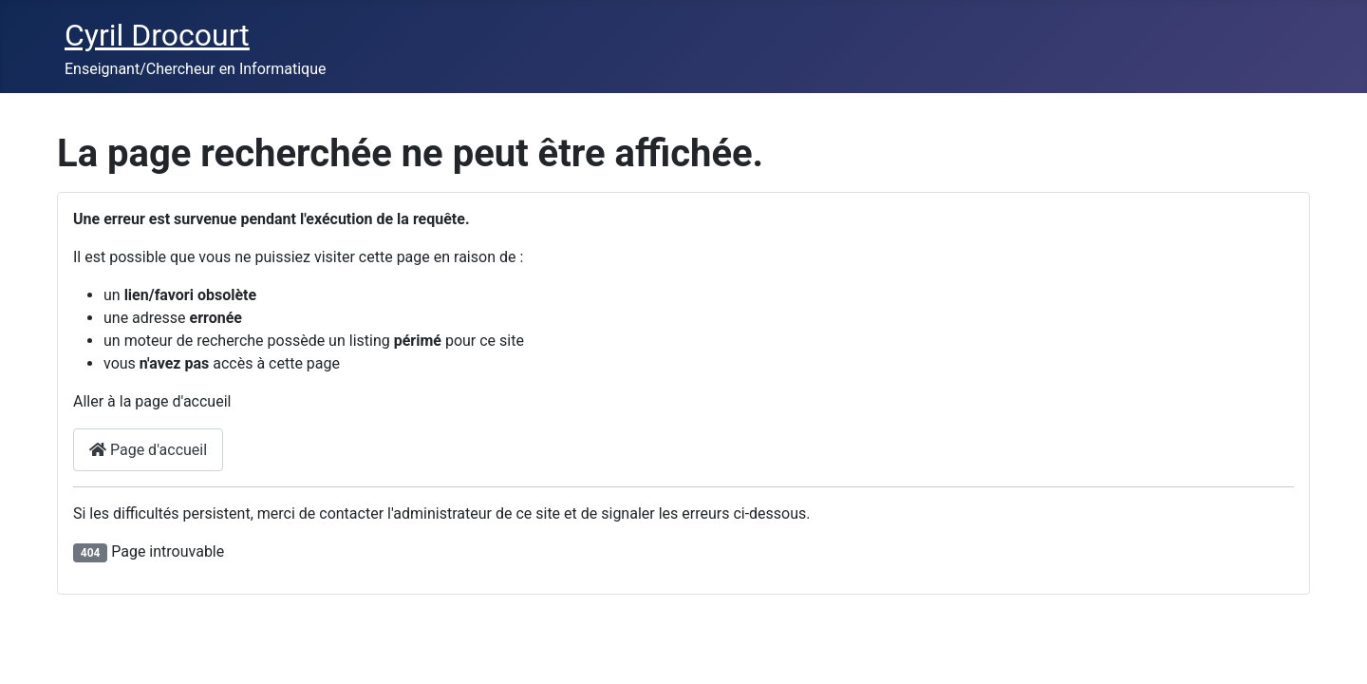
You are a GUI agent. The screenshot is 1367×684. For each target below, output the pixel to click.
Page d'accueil (148, 450)
